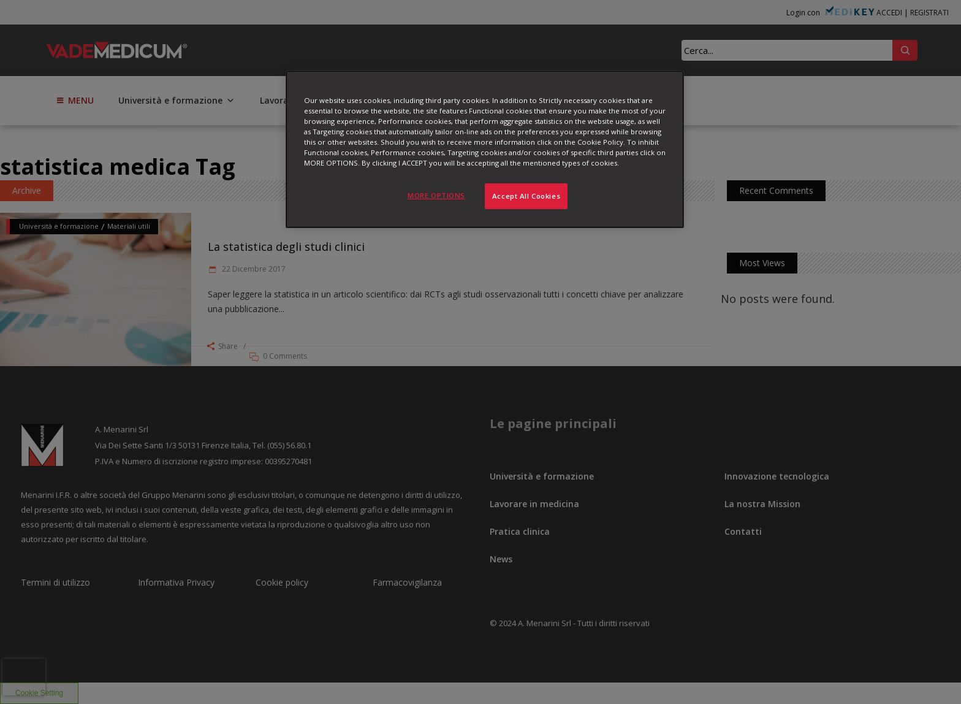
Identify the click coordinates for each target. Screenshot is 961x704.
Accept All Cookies (526, 196)
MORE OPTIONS (436, 195)
